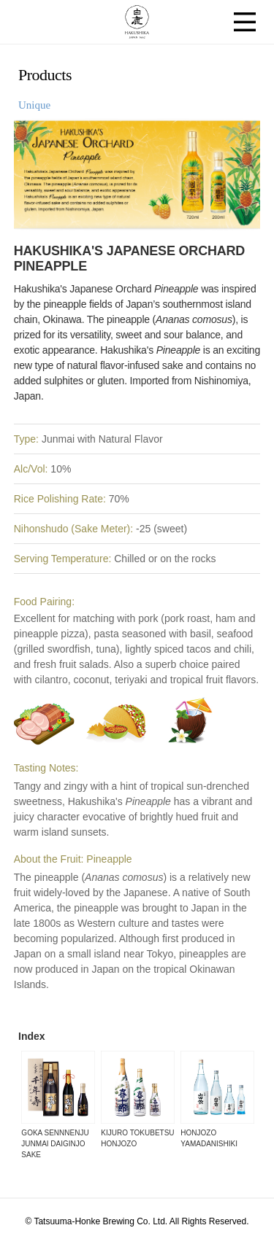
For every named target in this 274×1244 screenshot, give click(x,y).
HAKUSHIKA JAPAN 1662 (137, 22)
